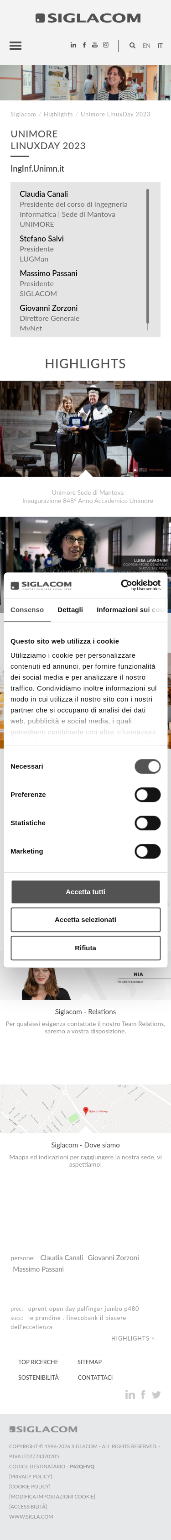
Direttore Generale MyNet (49, 323)
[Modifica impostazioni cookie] (52, 1496)
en (146, 45)
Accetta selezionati (85, 919)
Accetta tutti (85, 892)
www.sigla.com (31, 1516)
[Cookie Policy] (30, 1486)
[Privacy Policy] (30, 1476)
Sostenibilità (38, 1377)
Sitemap (90, 1362)
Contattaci (95, 1377)
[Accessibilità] (28, 1506)
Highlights (58, 114)
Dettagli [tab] (70, 609)
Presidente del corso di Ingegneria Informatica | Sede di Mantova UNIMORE (74, 213)
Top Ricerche (38, 1362)
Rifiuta (85, 948)
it (160, 45)
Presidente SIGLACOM (38, 288)
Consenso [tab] (27, 609)
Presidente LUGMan (37, 253)
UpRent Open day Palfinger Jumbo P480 (83, 1308)
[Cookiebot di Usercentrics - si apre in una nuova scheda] (122, 585)
